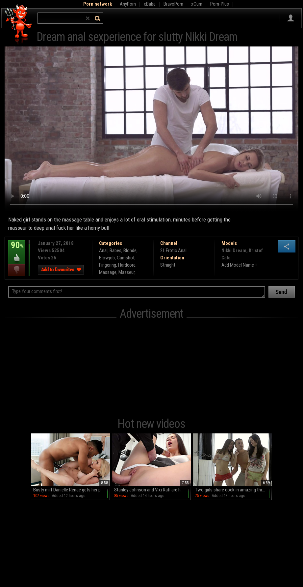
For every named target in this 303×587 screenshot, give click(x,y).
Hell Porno (19, 24)
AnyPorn (128, 4)
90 (16, 249)
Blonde (130, 250)
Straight (167, 265)
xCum (196, 4)
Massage (107, 272)
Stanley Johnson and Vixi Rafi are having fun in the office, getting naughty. (152, 490)
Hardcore (127, 265)
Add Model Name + (239, 265)
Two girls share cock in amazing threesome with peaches (233, 490)
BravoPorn (173, 4)
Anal (103, 250)
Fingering (107, 265)
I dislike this (16, 270)
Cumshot (126, 258)
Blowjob (107, 258)
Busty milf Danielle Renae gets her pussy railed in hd (71, 490)
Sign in (291, 18)
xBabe (150, 4)
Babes (115, 250)
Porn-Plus (219, 4)
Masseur (126, 272)
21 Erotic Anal (173, 250)
